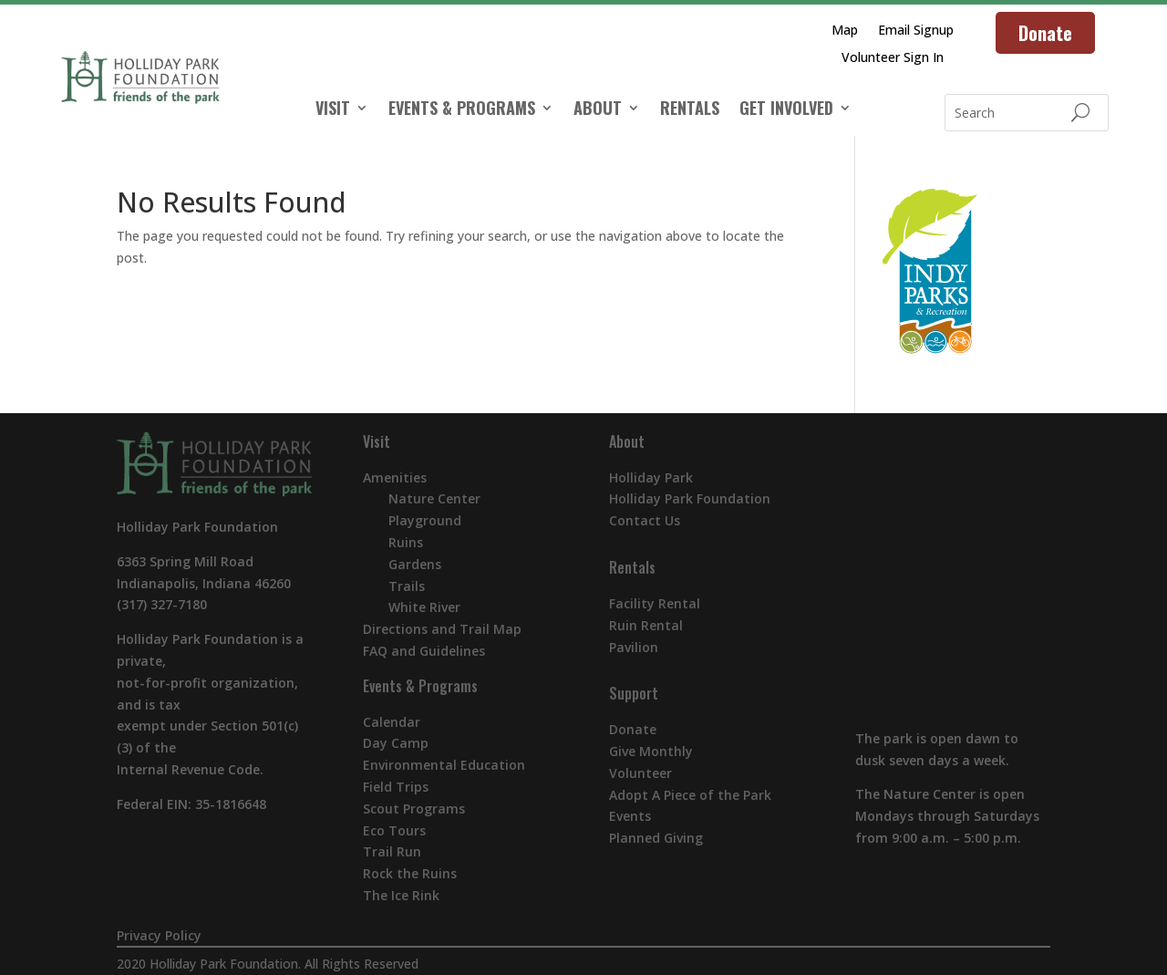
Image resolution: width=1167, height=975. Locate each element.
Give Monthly (651, 751)
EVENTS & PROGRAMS (461, 110)
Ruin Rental (646, 625)
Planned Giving (656, 837)
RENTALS (689, 110)
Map (844, 31)
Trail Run (392, 851)
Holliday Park (651, 477)
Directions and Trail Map (442, 629)
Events (630, 816)
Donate (1045, 33)
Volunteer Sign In (893, 58)
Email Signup (916, 31)
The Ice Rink (401, 895)
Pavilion (633, 647)
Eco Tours (394, 830)
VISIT (332, 110)
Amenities (395, 477)
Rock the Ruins (410, 873)
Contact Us (644, 520)
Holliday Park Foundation (689, 498)
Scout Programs (414, 808)
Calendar (391, 722)
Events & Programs (420, 686)
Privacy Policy (159, 935)
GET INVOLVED (786, 110)
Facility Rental (654, 603)
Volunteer (640, 773)
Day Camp (396, 743)
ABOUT (597, 110)
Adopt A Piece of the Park (690, 795)
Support (633, 693)
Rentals (632, 567)
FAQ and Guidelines (424, 650)
